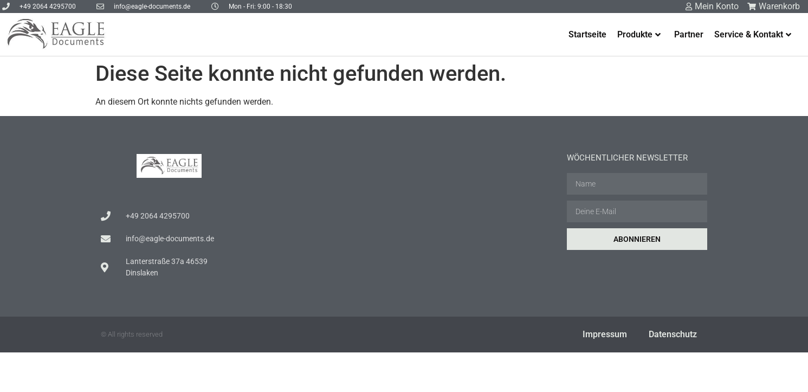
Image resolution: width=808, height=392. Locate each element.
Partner (688, 34)
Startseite (587, 34)
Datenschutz (673, 334)
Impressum (605, 334)
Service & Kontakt (752, 34)
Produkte (639, 34)
